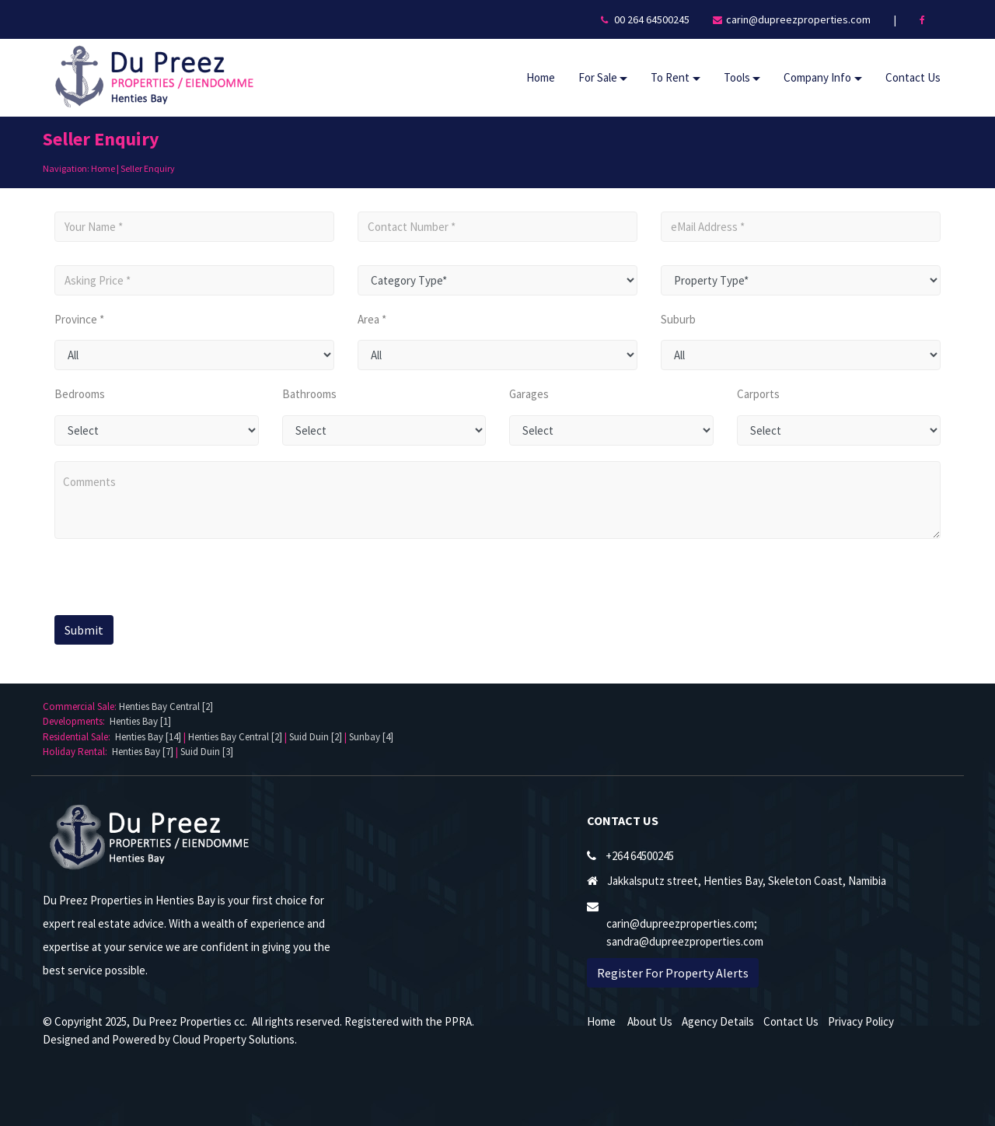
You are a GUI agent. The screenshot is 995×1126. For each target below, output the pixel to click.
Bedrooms (79, 393)
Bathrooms (309, 393)
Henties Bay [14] (148, 736)
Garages (529, 393)
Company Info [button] (817, 77)
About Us (649, 1021)
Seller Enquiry (147, 168)
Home (540, 77)
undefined (194, 355)
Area (368, 319)
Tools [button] (737, 77)
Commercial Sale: (81, 706)
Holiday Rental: (77, 751)
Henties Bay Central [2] (166, 706)
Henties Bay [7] (142, 751)
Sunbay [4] (371, 736)
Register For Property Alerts (673, 973)
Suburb (678, 319)
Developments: (76, 721)
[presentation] (150, 578)
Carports (758, 393)
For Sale (597, 77)
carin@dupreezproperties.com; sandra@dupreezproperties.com (684, 932)
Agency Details (718, 1021)
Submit (84, 630)
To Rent (670, 77)
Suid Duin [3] (206, 751)
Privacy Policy (861, 1021)
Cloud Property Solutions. (235, 1039)
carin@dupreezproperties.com (798, 19)
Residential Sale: (79, 736)
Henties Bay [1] (140, 721)
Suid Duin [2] (315, 736)
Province (75, 319)
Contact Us (913, 77)
